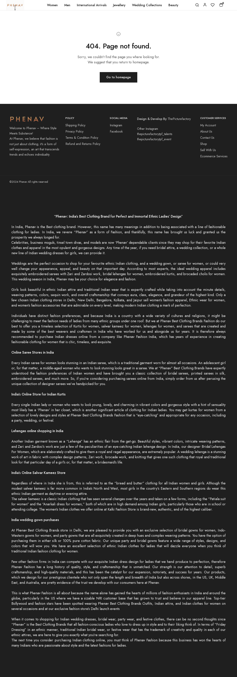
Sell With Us (208, 150)
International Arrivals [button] (91, 5)
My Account (208, 125)
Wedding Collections (147, 5)
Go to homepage (118, 77)
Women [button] (52, 5)
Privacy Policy (74, 131)
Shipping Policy (75, 125)
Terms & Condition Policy (81, 137)
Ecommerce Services (214, 156)
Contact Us (207, 137)
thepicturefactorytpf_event (154, 139)
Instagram (116, 125)
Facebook (116, 131)
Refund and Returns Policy (82, 144)
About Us (206, 131)
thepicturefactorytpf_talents (154, 134)
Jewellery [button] (119, 5)
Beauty (173, 5)
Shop (203, 144)
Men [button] (67, 5)
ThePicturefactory (179, 119)
